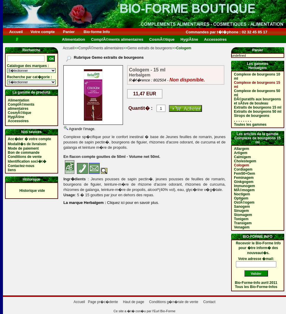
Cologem (241, 165)
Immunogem (244, 186)
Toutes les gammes (250, 124)
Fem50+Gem (244, 173)
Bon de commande (24, 153)
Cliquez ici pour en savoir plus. (132, 202)
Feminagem (244, 178)
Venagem (242, 227)
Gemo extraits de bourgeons (149, 48)
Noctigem (242, 194)
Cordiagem (243, 169)
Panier (69, 32)
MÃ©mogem (244, 190)
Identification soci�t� (27, 161)
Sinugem (241, 211)
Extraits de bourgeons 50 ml (258, 111)
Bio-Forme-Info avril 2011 (256, 283)
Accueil (16, 32)
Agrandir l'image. (81, 129)
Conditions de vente (25, 157)
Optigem (241, 198)
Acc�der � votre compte (29, 139)
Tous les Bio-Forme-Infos (256, 287)
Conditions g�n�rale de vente (173, 302)
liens (12, 170)
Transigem (243, 223)
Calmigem (242, 157)
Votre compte (42, 32)
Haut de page (133, 302)
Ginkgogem (244, 182)
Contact (209, 302)
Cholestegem (245, 161)
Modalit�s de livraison (27, 144)
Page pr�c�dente (103, 302)
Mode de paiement (23, 148)
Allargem (241, 149)
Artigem (240, 153)
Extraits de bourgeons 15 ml (258, 107)
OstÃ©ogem (244, 202)
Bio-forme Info (97, 32)
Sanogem (242, 207)
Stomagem (243, 215)
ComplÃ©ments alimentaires (100, 48)
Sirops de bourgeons (251, 116)
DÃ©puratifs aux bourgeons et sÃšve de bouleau (257, 101)
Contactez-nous (21, 166)
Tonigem (241, 219)
